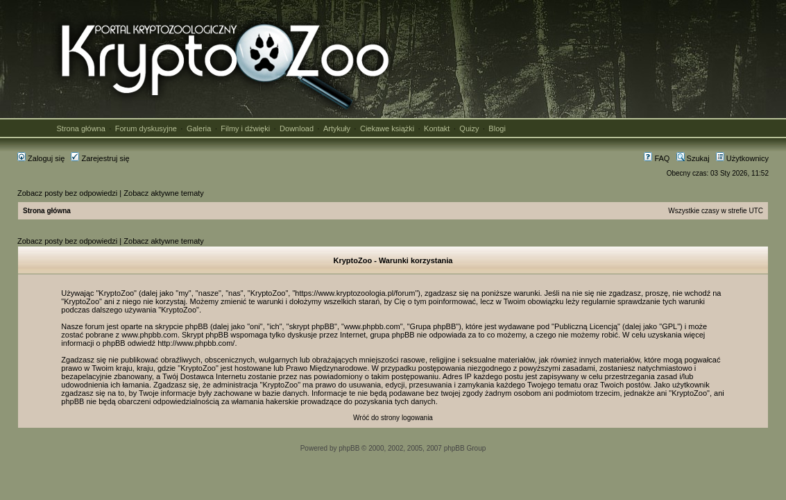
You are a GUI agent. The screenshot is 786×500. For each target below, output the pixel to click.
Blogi (496, 128)
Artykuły (336, 128)
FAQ (656, 158)
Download (297, 128)
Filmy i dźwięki (245, 128)
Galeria (199, 128)
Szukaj (693, 158)
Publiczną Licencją (585, 326)
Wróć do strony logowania (393, 418)
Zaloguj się (41, 158)
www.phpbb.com (149, 335)
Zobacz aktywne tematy (163, 193)
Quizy (469, 128)
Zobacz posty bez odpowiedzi (67, 193)
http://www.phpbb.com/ (195, 343)
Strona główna (81, 128)
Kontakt (437, 128)
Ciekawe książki (387, 128)
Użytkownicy (742, 158)
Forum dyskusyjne (146, 128)
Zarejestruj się (100, 158)
